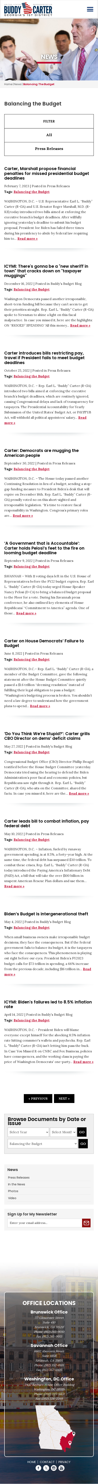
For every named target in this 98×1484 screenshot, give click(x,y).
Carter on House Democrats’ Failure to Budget (44, 643)
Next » (64, 1098)
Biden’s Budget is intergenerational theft (46, 914)
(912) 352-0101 (54, 1365)
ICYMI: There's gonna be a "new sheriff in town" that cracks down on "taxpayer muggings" (46, 271)
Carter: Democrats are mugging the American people (41, 453)
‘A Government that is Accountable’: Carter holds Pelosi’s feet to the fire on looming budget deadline (44, 548)
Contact (47, 1462)
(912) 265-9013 (52, 1336)
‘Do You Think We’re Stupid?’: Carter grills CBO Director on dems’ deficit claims (47, 736)
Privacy (64, 1462)
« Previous (38, 1098)
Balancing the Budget (32, 192)
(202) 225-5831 (54, 1394)
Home (8, 84)
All (49, 134)
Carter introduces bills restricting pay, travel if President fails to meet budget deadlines (44, 358)
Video (12, 1198)
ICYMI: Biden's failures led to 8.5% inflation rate (48, 1004)
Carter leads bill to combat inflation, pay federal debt (46, 823)
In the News (16, 1184)
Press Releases (49, 148)
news (17, 84)
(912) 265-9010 (54, 1332)
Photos (13, 1191)
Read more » (27, 239)
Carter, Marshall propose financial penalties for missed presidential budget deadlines (46, 173)
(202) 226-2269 (52, 1399)
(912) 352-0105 (52, 1370)
